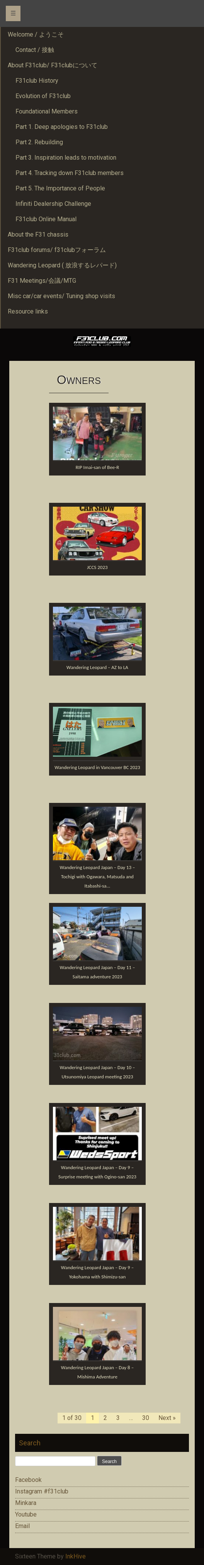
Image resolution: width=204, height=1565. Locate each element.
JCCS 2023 (97, 567)
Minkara (25, 1503)
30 (145, 1418)
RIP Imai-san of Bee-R (97, 467)
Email (22, 1526)
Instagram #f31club (41, 1491)
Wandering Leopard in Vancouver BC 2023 (97, 767)
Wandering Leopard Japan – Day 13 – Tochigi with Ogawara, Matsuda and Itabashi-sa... (97, 876)
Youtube (26, 1514)
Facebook (28, 1479)
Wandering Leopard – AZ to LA (97, 667)
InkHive (75, 1556)
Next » (167, 1418)
